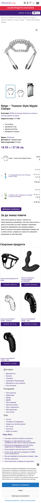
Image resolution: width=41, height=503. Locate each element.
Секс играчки (11, 393)
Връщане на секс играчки (15, 383)
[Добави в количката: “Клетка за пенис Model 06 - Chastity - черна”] (30, 324)
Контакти (9, 429)
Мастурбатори (11, 410)
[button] (38, 465)
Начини (9, 376)
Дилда (8, 398)
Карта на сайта (11, 431)
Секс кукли (10, 412)
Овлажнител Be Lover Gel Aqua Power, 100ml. (19, 175)
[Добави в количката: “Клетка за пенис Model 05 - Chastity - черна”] (10, 364)
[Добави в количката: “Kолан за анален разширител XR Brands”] (10, 285)
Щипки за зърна (13, 20)
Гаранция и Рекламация (15, 381)
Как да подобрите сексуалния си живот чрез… (22, 456)
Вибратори (10, 395)
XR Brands (10, 137)
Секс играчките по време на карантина (19, 461)
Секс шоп (4, 18)
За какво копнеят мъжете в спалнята (19, 438)
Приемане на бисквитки (20, 485)
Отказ (20, 490)
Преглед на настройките (20, 496)
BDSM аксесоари (15, 18)
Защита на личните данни (27, 500)
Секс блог (7, 434)
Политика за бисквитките (12, 500)
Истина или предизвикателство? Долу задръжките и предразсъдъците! (19, 446)
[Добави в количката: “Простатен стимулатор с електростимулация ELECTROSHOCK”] (30, 285)
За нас (8, 419)
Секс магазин (11, 385)
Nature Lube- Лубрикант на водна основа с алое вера (20, 195)
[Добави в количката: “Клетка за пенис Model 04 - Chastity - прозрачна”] (10, 324)
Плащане (9, 378)
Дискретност (11, 374)
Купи (36, 13)
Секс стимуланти (12, 407)
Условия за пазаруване (14, 422)
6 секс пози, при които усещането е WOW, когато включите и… (20, 452)
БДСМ (8, 400)
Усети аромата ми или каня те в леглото (20, 449)
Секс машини (11, 402)
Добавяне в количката (11, 209)
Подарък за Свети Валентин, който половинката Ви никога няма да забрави (20, 441)
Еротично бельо (12, 405)
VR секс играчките (11, 459)
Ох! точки (9, 426)
